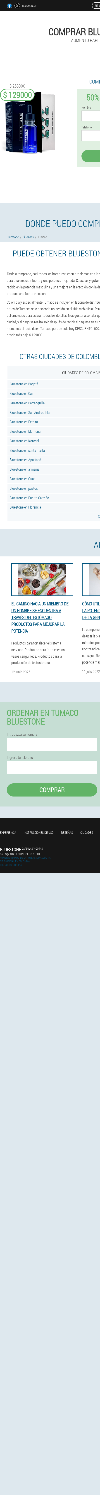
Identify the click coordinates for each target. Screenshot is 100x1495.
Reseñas (67, 832)
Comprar (52, 790)
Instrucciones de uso (39, 832)
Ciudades (86, 832)
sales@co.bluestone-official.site (20, 854)
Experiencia (8, 832)
